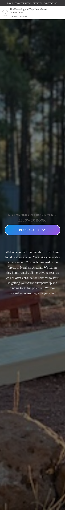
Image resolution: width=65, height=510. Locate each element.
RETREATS (37, 3)
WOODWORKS (50, 3)
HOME (10, 3)
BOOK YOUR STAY (23, 3)
